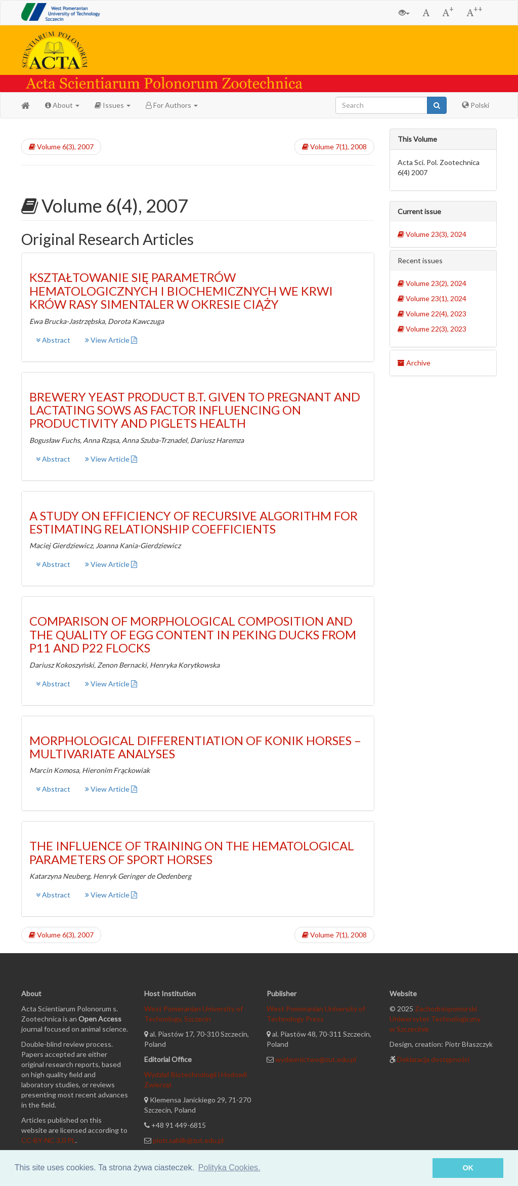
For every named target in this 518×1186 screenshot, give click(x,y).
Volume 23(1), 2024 (432, 298)
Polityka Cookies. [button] (229, 1167)
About (62, 105)
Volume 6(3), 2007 (61, 146)
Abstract (53, 340)
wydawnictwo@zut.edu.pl (315, 1059)
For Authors (172, 105)
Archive (414, 362)
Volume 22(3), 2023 (432, 328)
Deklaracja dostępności (433, 1059)
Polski (475, 105)
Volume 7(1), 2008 (334, 146)
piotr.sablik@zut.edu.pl (188, 1140)
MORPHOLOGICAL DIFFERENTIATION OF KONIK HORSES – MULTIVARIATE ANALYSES (195, 747)
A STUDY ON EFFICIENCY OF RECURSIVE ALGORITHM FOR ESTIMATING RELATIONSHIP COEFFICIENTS (193, 522)
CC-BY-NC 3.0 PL (48, 1140)
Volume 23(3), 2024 (432, 234)
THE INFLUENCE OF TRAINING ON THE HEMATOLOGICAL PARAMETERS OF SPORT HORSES (191, 852)
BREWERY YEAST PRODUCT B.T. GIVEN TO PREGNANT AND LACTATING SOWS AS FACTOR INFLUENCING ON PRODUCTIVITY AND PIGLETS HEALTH (194, 410)
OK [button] (467, 1168)
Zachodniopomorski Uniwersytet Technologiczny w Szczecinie (435, 1018)
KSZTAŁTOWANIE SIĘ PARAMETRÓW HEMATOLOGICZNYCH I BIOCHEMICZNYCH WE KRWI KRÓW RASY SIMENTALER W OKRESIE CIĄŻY (181, 290)
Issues (113, 105)
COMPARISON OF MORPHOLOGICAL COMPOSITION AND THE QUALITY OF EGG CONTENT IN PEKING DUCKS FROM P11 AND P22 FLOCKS (192, 634)
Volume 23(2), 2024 (432, 283)
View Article (111, 340)
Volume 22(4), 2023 (432, 313)
